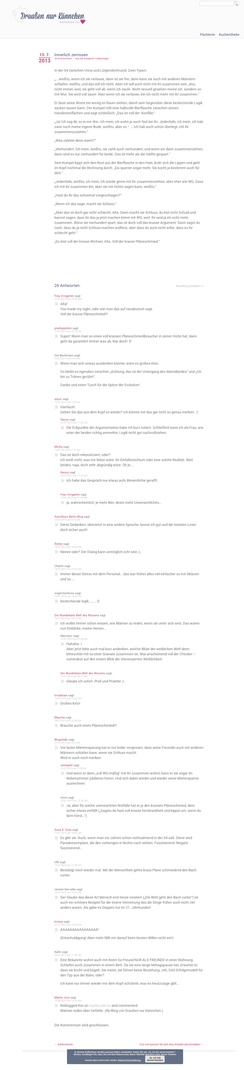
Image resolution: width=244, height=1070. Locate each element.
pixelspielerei (64, 328)
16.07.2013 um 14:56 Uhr (69, 892)
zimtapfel (68, 765)
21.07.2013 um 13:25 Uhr (69, 924)
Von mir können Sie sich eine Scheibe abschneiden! (172, 1044)
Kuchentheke (229, 34)
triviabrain (62, 695)
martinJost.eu (101, 1005)
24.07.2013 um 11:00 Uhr (69, 955)
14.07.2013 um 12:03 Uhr (69, 569)
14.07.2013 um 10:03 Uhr (69, 547)
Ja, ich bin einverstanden (155, 1059)
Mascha (61, 717)
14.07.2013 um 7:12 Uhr (69, 450)
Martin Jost (63, 997)
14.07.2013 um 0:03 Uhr (69, 358)
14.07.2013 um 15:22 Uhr (69, 698)
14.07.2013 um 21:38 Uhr (75, 639)
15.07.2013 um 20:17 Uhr (75, 676)
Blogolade (62, 739)
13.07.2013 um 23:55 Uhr (69, 331)
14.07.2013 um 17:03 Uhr (75, 497)
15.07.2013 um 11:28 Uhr (69, 865)
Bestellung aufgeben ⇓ (190, 286)
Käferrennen (65, 1044)
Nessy (66, 419)
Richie (60, 544)
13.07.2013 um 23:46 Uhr (69, 299)
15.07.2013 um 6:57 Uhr (69, 742)
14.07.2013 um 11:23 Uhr (75, 475)
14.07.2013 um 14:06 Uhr (69, 596)
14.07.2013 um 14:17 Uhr (69, 618)
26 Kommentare (64, 58)
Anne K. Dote (64, 830)
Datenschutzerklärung (129, 1060)
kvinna (60, 921)
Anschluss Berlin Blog (70, 516)
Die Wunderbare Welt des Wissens (78, 615)
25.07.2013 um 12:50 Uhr (75, 800)
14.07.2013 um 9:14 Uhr (69, 519)
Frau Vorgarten (65, 296)
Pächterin (207, 34)
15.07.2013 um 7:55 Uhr (75, 768)
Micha (60, 447)
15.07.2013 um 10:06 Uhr (69, 833)
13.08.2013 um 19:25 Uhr (69, 1000)
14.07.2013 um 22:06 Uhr (69, 720)
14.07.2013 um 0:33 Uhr (69, 402)
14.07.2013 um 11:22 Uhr (75, 422)
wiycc (59, 399)
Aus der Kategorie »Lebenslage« (93, 58)
